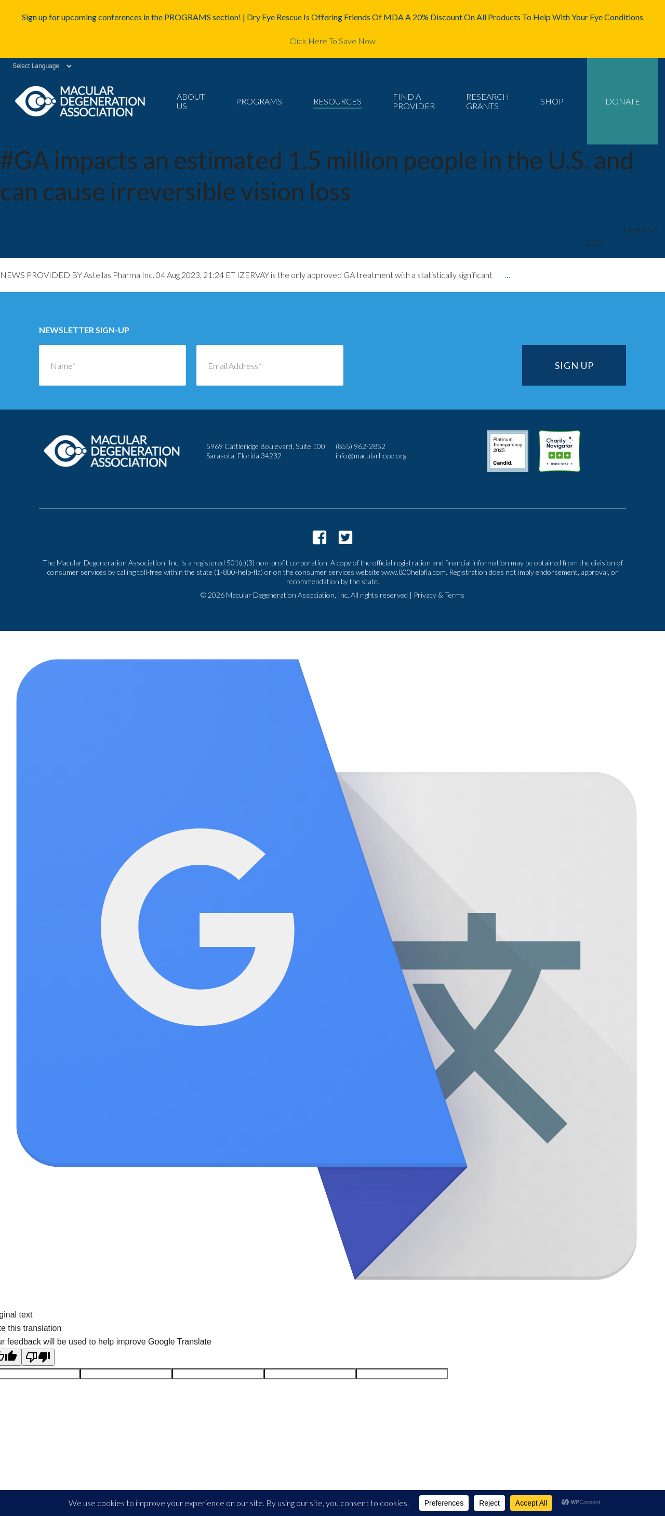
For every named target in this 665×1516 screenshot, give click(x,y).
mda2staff (603, 229)
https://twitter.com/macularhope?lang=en (345, 537)
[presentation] (433, 365)
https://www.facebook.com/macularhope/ (319, 537)
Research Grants (487, 101)
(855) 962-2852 (360, 446)
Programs (259, 101)
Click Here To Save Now (332, 41)
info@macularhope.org (371, 455)
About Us (191, 101)
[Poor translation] (38, 1357)
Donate (622, 101)
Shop (552, 101)
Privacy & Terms (439, 594)
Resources (337, 101)
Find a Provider (414, 101)
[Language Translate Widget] (36, 66)
